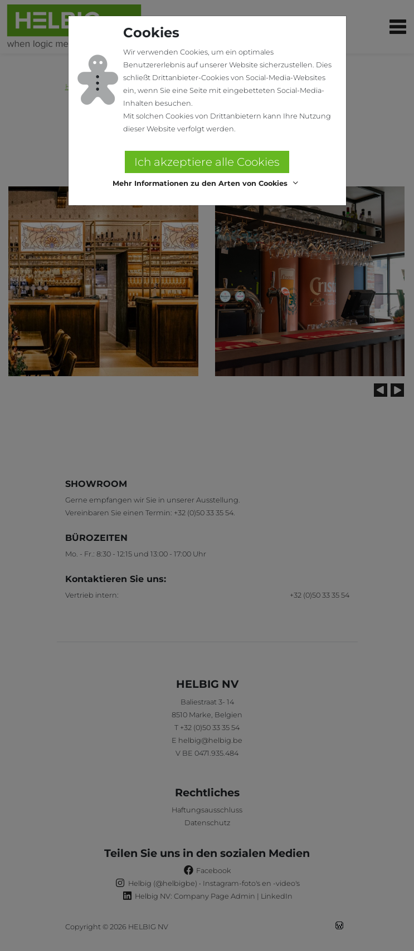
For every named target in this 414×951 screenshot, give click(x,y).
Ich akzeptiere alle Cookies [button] (207, 162)
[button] (207, 183)
